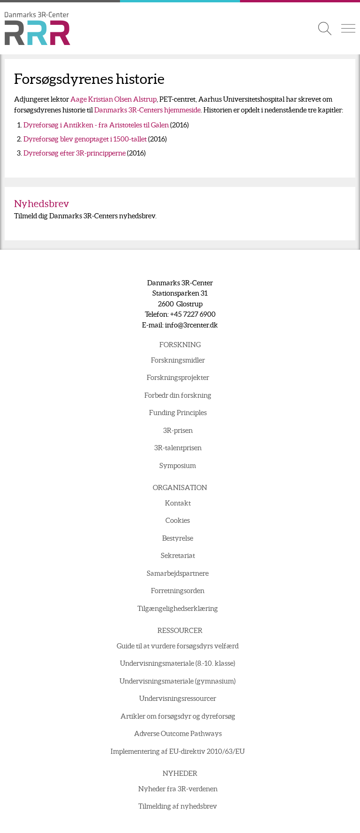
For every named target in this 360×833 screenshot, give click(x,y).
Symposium (177, 465)
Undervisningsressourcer (177, 698)
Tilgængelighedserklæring (177, 608)
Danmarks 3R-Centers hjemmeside (147, 110)
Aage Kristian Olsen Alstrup (113, 99)
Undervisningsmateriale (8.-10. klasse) (177, 663)
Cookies (177, 520)
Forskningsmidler (178, 360)
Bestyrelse (177, 538)
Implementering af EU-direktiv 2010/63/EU (178, 751)
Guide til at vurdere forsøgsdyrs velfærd (178, 646)
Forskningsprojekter (178, 377)
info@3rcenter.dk (191, 325)
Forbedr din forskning (177, 395)
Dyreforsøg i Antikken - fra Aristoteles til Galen (96, 125)
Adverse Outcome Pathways (178, 733)
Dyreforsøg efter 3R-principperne (74, 153)
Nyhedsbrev (41, 203)
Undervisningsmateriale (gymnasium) (178, 681)
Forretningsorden (177, 591)
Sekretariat (178, 555)
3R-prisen (178, 430)
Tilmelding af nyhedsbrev (177, 806)
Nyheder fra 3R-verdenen (178, 789)
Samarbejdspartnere (178, 573)
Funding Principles (178, 412)
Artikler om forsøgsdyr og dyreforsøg (177, 716)
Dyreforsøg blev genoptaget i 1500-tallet (85, 139)
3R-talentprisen (178, 448)
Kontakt (178, 503)
